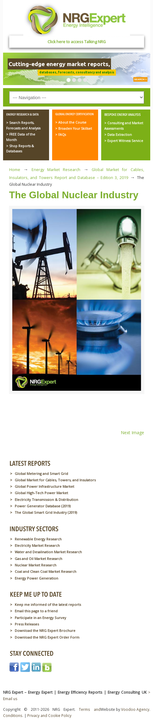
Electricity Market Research (37, 545)
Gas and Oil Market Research (38, 558)
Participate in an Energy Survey (40, 617)
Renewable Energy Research (38, 539)
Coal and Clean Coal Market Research (45, 571)
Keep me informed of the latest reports (48, 604)
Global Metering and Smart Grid (41, 473)
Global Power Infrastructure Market (44, 486)
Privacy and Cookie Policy (49, 715)
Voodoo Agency (135, 709)
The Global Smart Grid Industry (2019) (46, 512)
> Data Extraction (118, 134)
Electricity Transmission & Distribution (46, 499)
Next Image (132, 432)
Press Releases (27, 624)
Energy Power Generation (36, 578)
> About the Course (70, 122)
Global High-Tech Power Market (41, 493)
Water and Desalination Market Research (48, 552)
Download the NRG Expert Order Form (47, 637)
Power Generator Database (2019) (43, 506)
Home (14, 169)
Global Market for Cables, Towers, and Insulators (55, 480)
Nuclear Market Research (35, 565)
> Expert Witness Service (123, 141)
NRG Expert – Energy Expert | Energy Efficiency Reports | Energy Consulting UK (76, 19)
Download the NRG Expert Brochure (45, 630)
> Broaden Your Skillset (73, 128)
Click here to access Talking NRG (77, 41)
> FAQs (60, 134)
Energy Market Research (56, 169)
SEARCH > (140, 79)
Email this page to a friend (36, 611)
